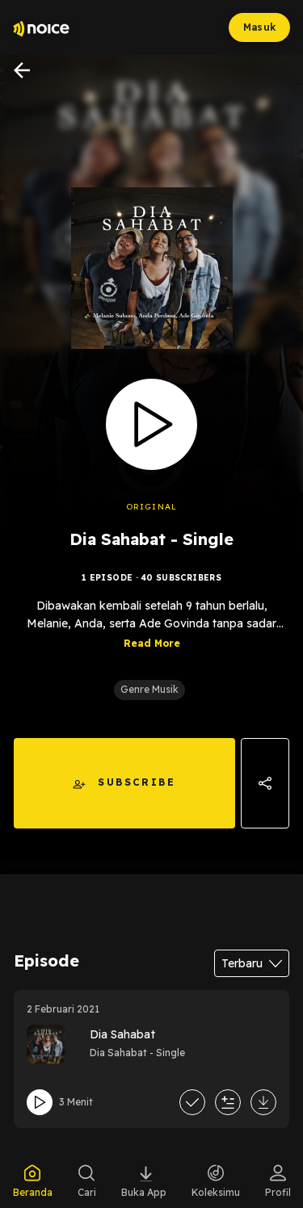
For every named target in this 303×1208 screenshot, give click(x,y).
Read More (152, 643)
